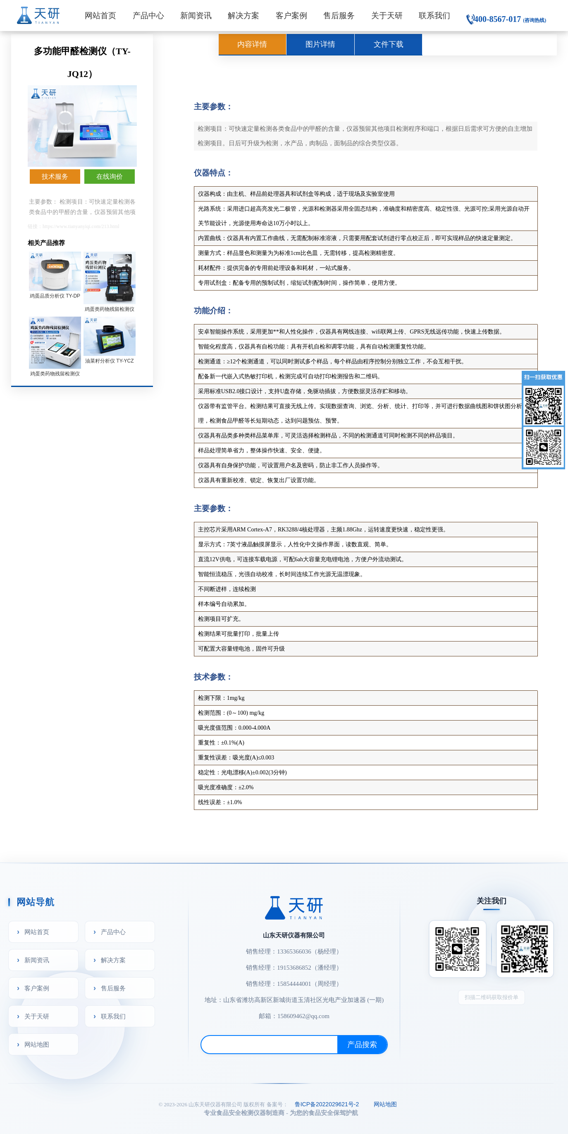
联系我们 (434, 15)
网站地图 (36, 1044)
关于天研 (387, 15)
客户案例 (291, 15)
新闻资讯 (196, 15)
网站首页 (100, 15)
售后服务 (339, 15)
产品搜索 (362, 1044)
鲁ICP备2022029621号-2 (327, 1104)
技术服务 (55, 176)
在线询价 (109, 176)
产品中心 (148, 15)
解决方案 (243, 15)
